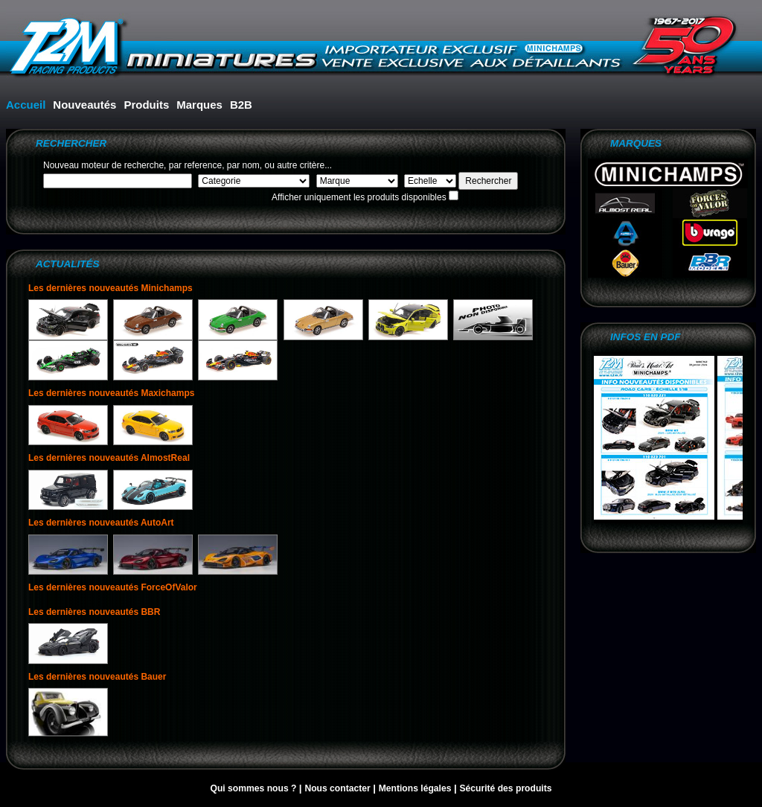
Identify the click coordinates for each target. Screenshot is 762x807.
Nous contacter (338, 788)
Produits (146, 104)
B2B (241, 104)
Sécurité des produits (505, 788)
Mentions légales (416, 788)
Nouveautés (84, 104)
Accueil (25, 104)
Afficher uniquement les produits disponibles (359, 197)
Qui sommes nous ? (254, 788)
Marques (199, 104)
